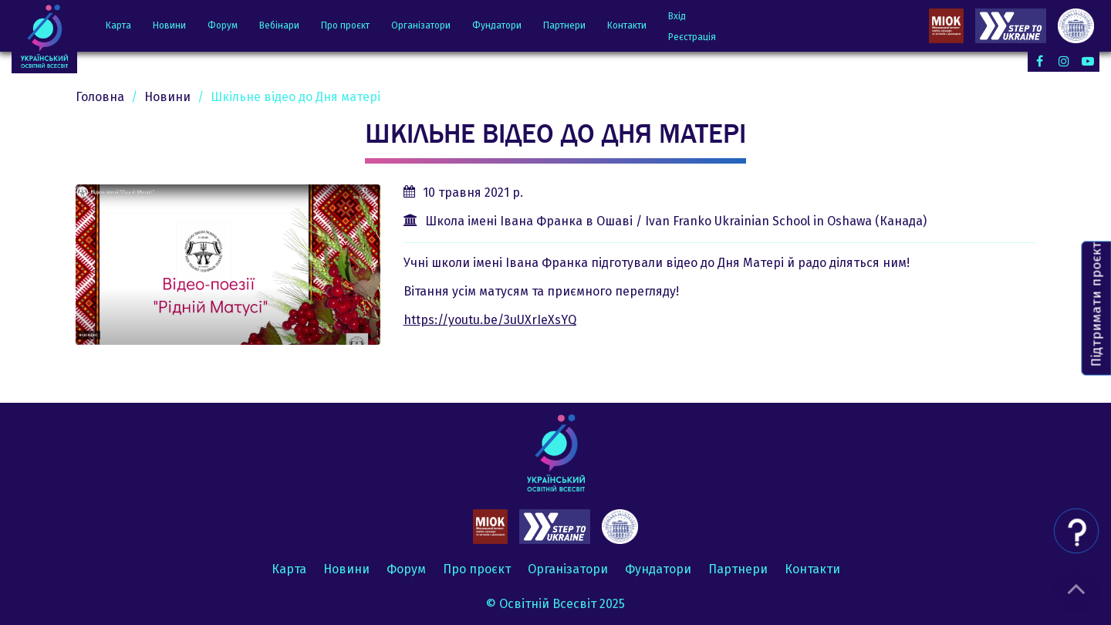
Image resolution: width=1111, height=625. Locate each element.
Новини (169, 25)
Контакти (627, 25)
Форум (223, 25)
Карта (118, 25)
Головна (100, 97)
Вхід (677, 16)
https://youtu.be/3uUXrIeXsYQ (490, 319)
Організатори (421, 25)
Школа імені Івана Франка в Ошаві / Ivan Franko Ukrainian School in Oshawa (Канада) (676, 221)
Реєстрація (692, 37)
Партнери (564, 25)
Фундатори (497, 25)
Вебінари (279, 25)
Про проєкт (345, 25)
